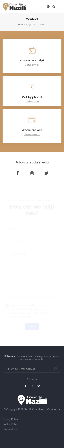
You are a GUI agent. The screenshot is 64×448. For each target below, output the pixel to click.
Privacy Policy (10, 419)
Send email (32, 65)
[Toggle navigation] (59, 7)
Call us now (32, 101)
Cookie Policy (10, 424)
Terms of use (10, 429)
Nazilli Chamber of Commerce (42, 409)
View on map (32, 134)
